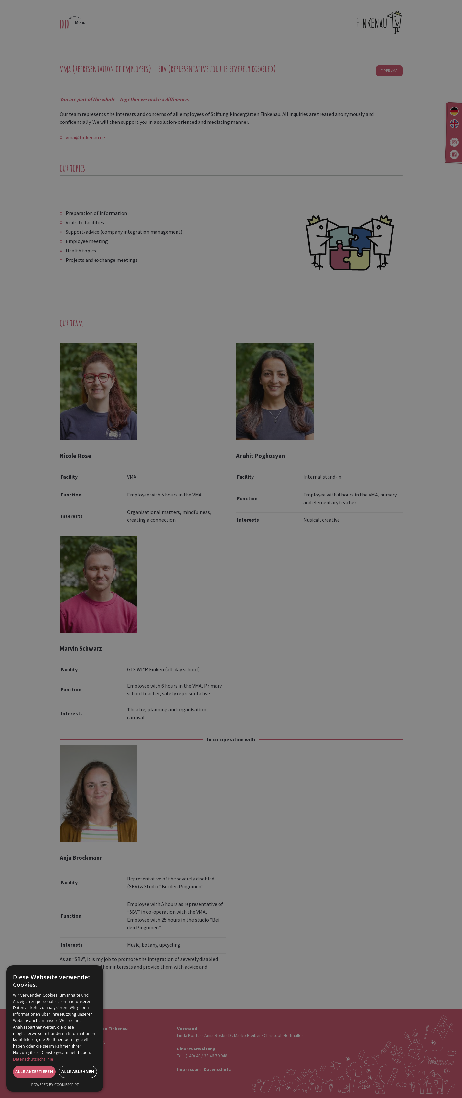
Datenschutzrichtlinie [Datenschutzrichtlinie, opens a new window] (33, 1059)
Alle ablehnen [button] (77, 1071)
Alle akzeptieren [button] (34, 1071)
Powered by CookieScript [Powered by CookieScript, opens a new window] (55, 1084)
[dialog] (54, 1028)
